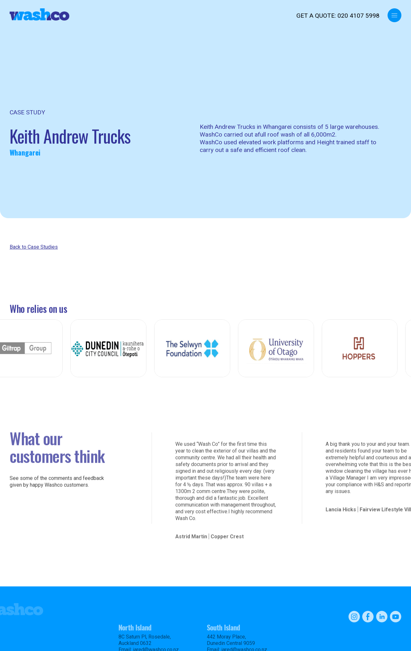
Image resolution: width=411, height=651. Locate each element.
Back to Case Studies (34, 247)
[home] (39, 14)
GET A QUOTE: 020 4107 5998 (338, 15)
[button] (394, 15)
